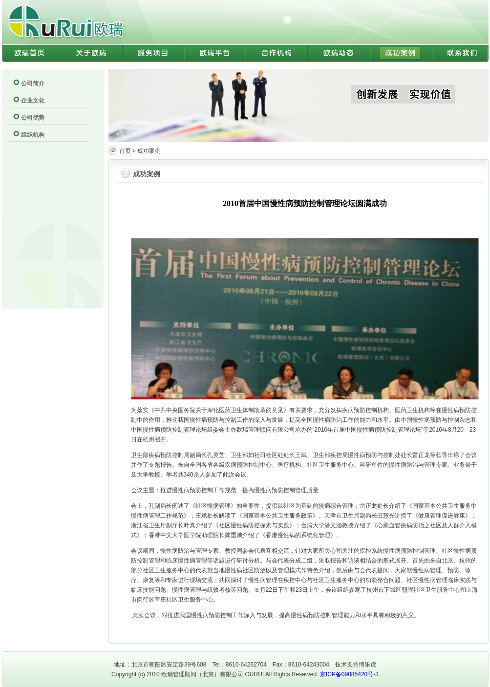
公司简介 (32, 83)
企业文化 (32, 100)
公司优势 (32, 117)
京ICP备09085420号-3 (349, 674)
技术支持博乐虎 (355, 664)
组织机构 (32, 134)
